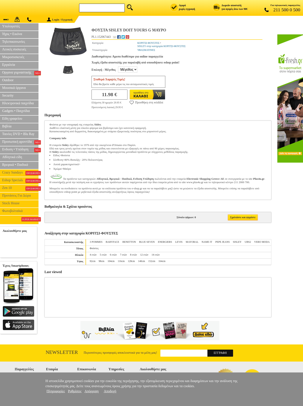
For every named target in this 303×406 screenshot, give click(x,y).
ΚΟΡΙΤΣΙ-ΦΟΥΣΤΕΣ (148, 42)
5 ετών (103, 254)
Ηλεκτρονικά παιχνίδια (18, 103)
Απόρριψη (91, 391)
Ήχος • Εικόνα (12, 34)
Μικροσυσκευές (13, 57)
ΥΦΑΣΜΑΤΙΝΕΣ (146, 50)
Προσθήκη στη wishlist (146, 102)
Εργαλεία (8, 64)
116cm (121, 261)
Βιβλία (7, 126)
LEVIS (179, 241)
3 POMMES (96, 241)
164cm (162, 261)
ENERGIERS (165, 241)
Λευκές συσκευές (14, 49)
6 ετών (113, 254)
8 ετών (133, 254)
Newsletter (62, 352)
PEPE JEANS (222, 241)
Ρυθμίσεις (74, 391)
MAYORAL (192, 241)
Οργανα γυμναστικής (20, 73)
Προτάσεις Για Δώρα (16, 195)
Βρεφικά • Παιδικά (15, 164)
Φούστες (94, 248)
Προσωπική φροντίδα (20, 142)
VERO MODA (261, 241)
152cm (151, 261)
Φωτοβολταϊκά (12, 211)
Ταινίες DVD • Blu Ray (18, 134)
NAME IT (207, 241)
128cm (131, 261)
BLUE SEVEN (147, 241)
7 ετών (123, 254)
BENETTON (129, 241)
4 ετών (93, 254)
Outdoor (7, 80)
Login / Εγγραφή (59, 19)
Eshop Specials (20, 180)
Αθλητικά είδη (12, 157)
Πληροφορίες (56, 391)
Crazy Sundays (20, 173)
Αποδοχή (110, 391)
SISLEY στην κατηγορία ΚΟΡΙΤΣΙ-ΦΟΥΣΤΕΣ (161, 46)
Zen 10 (20, 188)
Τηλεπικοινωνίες (13, 41)
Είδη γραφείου (12, 118)
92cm (93, 261)
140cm (141, 261)
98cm (101, 261)
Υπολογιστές (11, 26)
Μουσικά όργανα (14, 88)
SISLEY (237, 241)
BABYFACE (112, 241)
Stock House (10, 203)
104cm (111, 261)
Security (7, 95)
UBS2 (248, 241)
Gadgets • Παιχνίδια (16, 111)
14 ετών (156, 254)
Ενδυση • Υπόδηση (20, 149)
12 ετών (144, 254)
